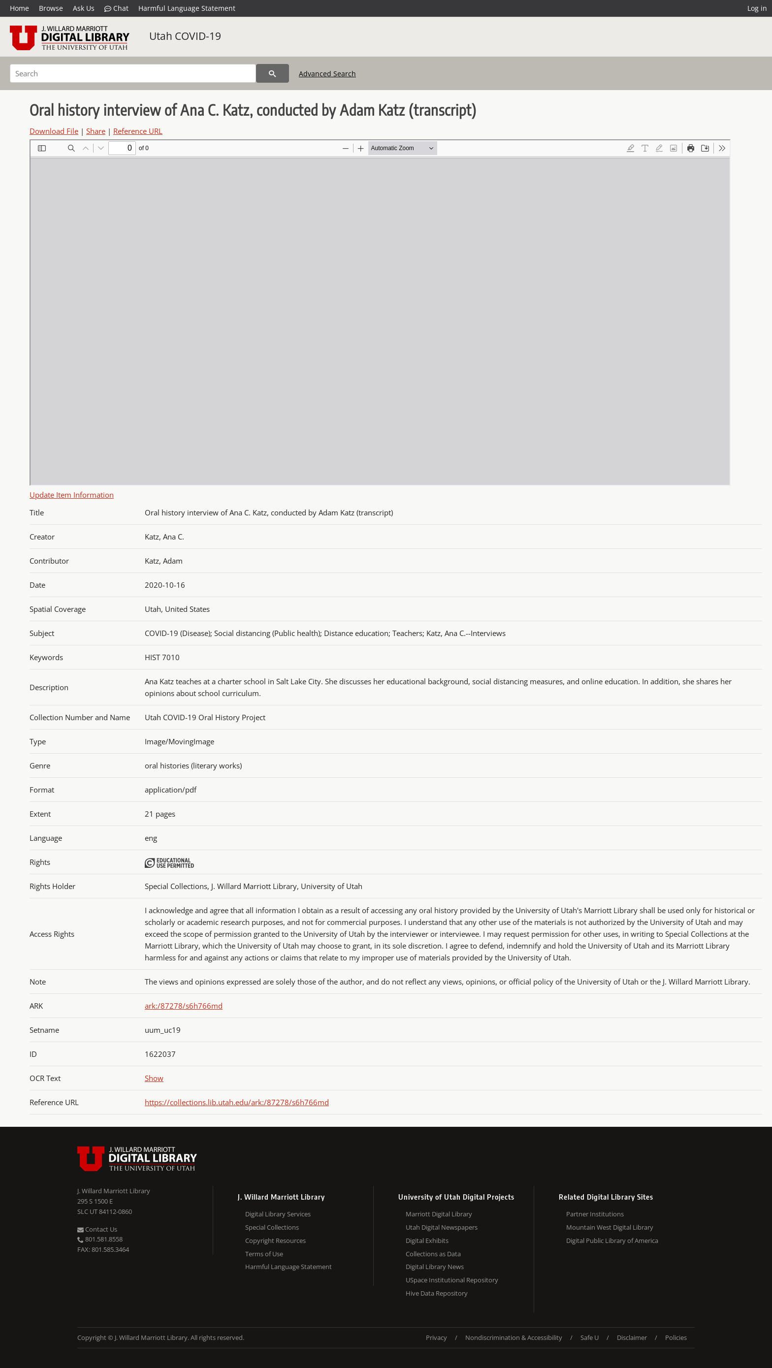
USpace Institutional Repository (452, 1279)
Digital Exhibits (427, 1240)
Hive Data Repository (437, 1293)
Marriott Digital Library (439, 1213)
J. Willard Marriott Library (113, 1190)
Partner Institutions (595, 1213)
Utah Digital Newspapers (442, 1227)
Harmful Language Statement (186, 8)
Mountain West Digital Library (609, 1227)
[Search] (133, 73)
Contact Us (97, 1229)
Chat (116, 8)
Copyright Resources (275, 1240)
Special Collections (272, 1227)
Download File (54, 131)
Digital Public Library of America (612, 1240)
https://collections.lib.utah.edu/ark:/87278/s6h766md (237, 1102)
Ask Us (84, 8)
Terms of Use (264, 1253)
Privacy (436, 1337)
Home (19, 8)
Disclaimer (632, 1337)
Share (95, 131)
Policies (676, 1337)
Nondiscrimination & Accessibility (513, 1337)
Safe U (589, 1337)
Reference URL (137, 131)
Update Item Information (72, 495)
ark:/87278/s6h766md (184, 1006)
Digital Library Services (278, 1213)
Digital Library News (435, 1266)
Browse (51, 8)
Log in (757, 8)
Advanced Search (327, 73)
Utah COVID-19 (185, 36)
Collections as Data (433, 1253)
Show (154, 1078)
